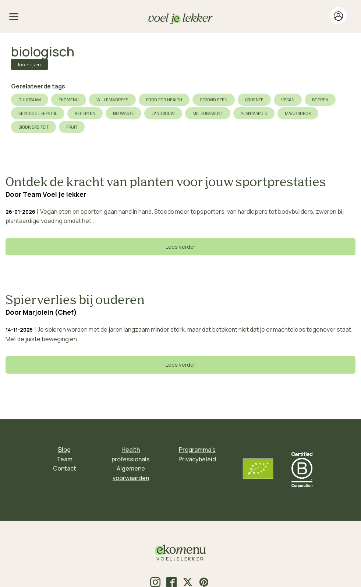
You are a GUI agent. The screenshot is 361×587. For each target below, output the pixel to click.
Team (64, 459)
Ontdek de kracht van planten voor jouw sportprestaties (166, 183)
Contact (64, 468)
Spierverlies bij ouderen (75, 301)
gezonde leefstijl (37, 113)
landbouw (163, 113)
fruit (71, 126)
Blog (64, 450)
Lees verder (180, 247)
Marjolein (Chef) (50, 312)
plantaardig (254, 113)
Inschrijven (29, 65)
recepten (85, 113)
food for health (164, 99)
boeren (320, 99)
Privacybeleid (197, 459)
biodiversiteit (33, 126)
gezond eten (213, 99)
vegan (287, 99)
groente (254, 99)
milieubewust (207, 113)
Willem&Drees (112, 99)
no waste (123, 113)
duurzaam (29, 99)
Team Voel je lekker (54, 194)
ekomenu (69, 99)
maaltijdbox (298, 113)
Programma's (197, 450)
